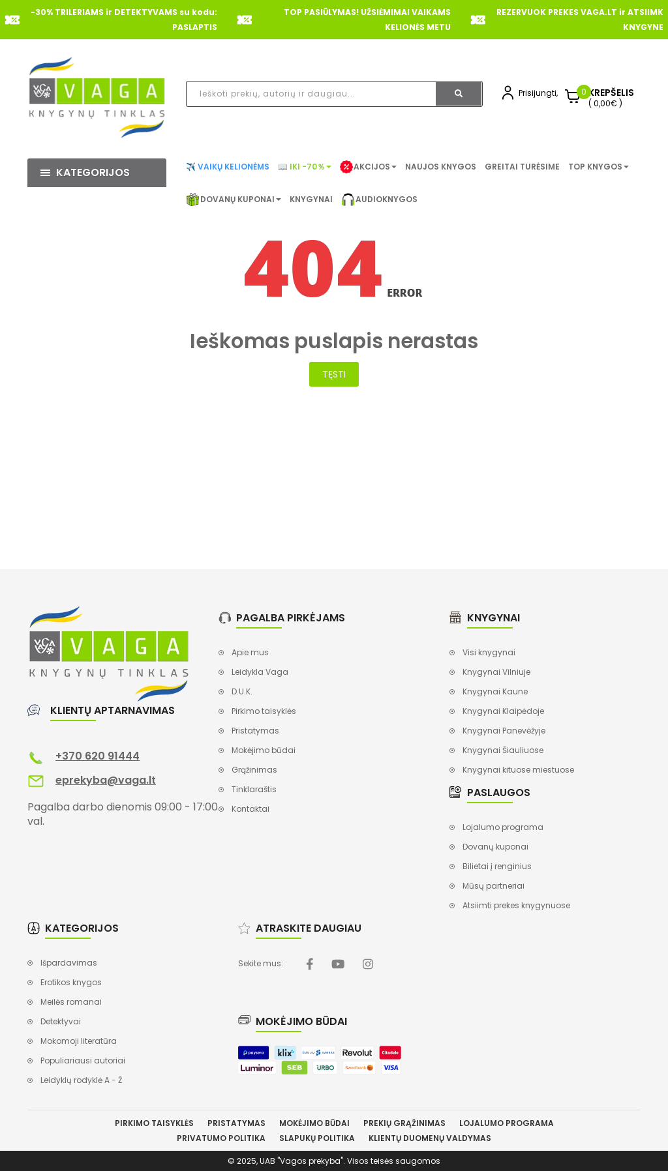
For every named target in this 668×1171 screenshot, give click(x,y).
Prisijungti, (538, 92)
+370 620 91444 (97, 756)
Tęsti (334, 374)
